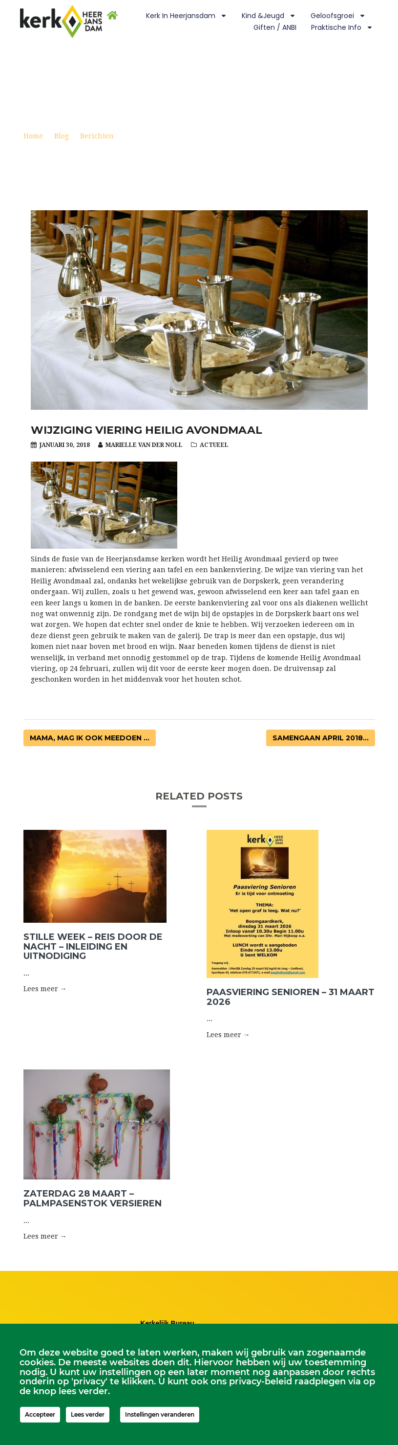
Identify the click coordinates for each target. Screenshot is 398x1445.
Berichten (97, 136)
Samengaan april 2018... (320, 738)
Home (33, 136)
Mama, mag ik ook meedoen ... (89, 738)
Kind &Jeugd (269, 16)
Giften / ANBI (274, 27)
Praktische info (342, 27)
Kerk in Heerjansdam (186, 16)
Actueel (214, 445)
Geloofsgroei (338, 16)
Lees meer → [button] (45, 989)
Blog (61, 136)
